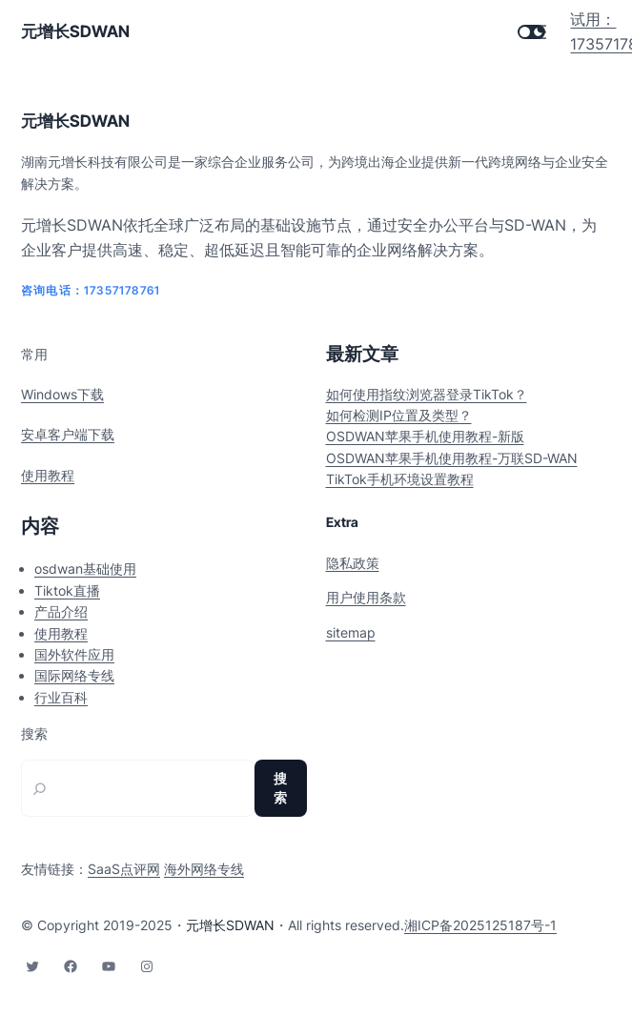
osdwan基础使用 (85, 568)
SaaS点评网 (124, 869)
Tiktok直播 (67, 590)
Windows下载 (62, 394)
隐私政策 (352, 563)
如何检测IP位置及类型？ (399, 415)
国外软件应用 (74, 654)
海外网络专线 (204, 869)
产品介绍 (61, 611)
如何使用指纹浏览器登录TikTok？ (426, 394)
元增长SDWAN (75, 31)
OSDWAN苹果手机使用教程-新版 (425, 436)
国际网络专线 (74, 675)
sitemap (351, 632)
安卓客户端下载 (67, 434)
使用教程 (47, 475)
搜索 (34, 734)
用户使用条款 (366, 597)
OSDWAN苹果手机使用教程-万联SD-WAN (452, 458)
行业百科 (61, 697)
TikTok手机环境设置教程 (400, 479)
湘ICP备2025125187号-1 (480, 925)
